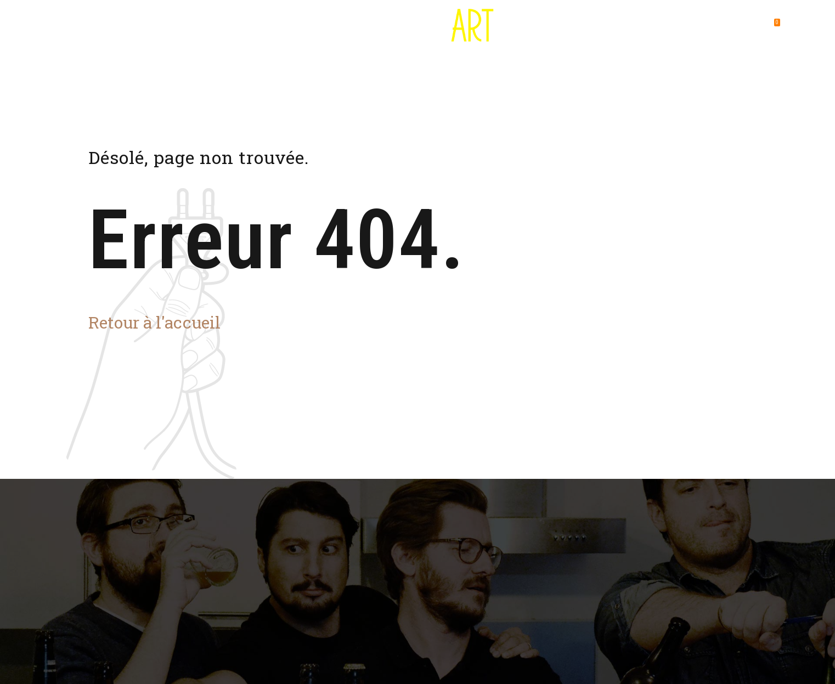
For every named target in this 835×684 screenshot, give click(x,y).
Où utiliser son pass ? (273, 27)
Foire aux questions (558, 27)
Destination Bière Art (168, 27)
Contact (638, 27)
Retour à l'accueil (154, 322)
